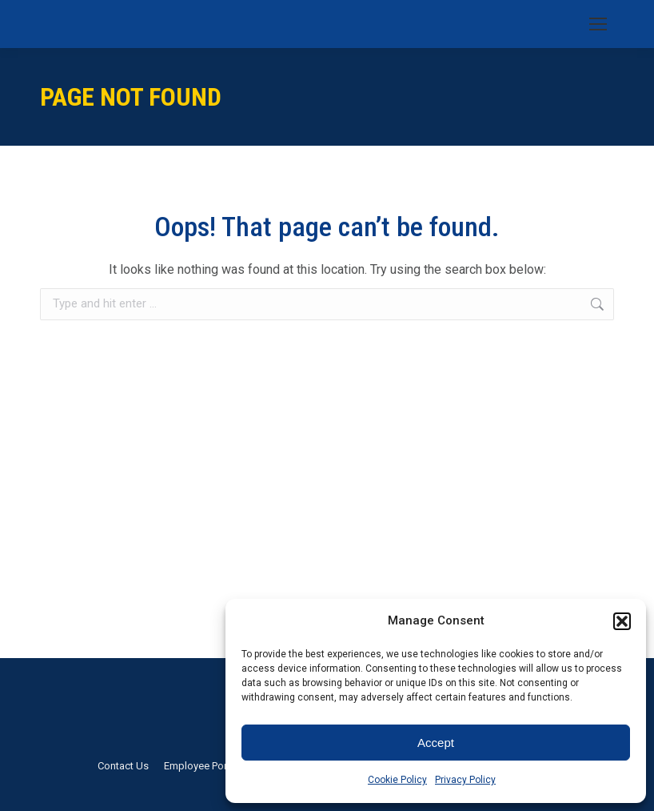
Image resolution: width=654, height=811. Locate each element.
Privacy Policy (465, 779)
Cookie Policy (397, 779)
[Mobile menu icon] (598, 24)
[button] (622, 621)
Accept (435, 742)
